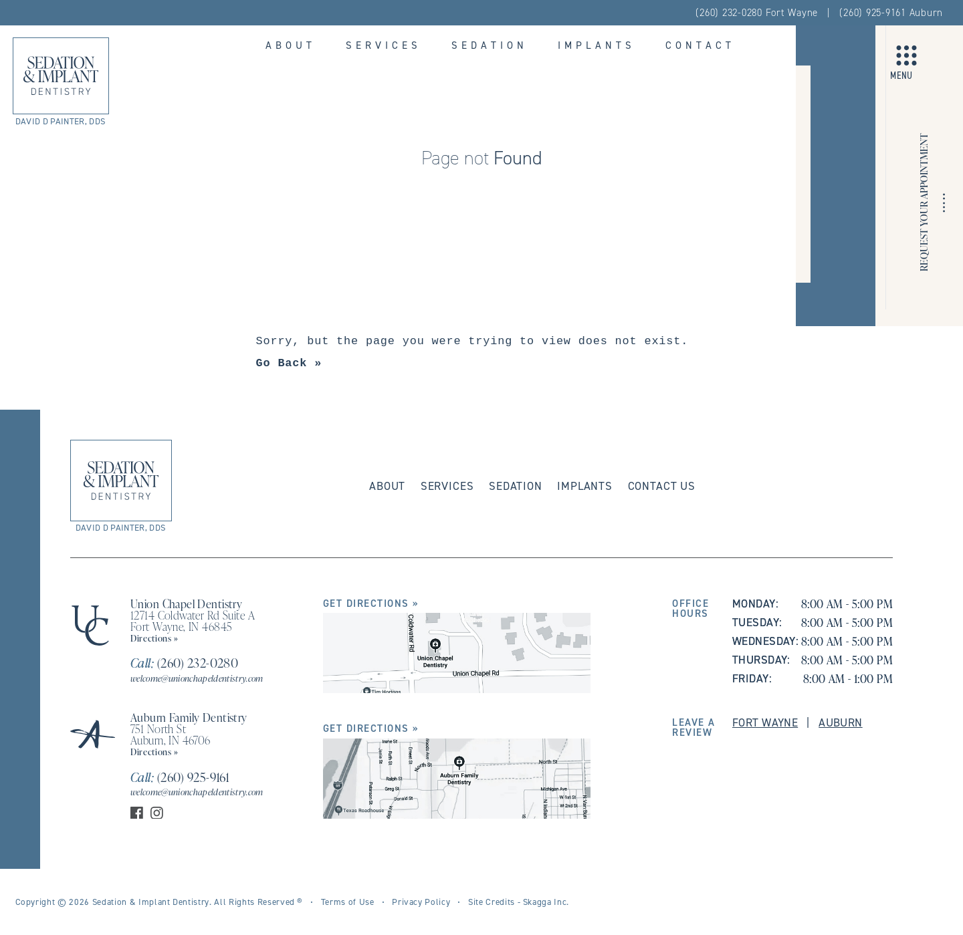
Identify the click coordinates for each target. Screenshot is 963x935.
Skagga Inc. (546, 901)
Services (383, 45)
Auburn (841, 722)
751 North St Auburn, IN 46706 (170, 734)
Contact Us (662, 486)
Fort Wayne (765, 722)
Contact (700, 45)
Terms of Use (347, 901)
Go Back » (289, 363)
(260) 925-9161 (179, 777)
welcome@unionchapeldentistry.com (196, 678)
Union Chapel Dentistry (186, 603)
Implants (596, 45)
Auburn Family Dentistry (188, 717)
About (290, 45)
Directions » (154, 638)
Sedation (489, 45)
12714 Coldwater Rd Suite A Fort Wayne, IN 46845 (192, 621)
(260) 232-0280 (184, 662)
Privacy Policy (421, 901)
